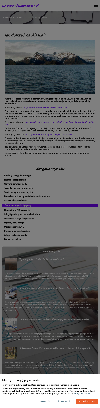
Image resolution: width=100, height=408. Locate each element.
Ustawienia (45, 401)
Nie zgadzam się (64, 401)
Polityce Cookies (82, 393)
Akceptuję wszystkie (87, 401)
